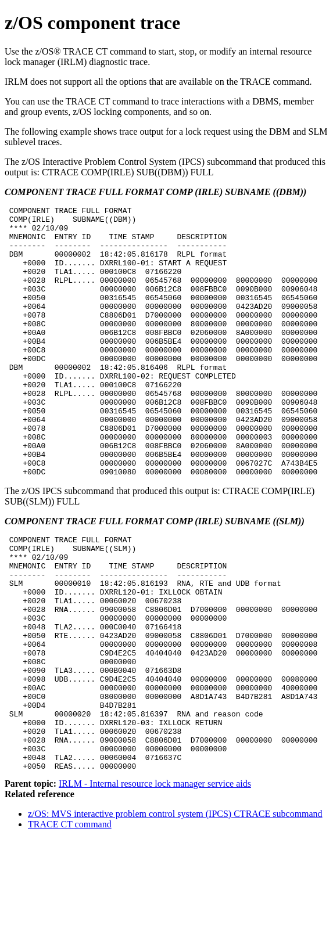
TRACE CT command (70, 925)
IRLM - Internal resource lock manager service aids (155, 884)
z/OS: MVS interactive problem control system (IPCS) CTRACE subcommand (175, 915)
